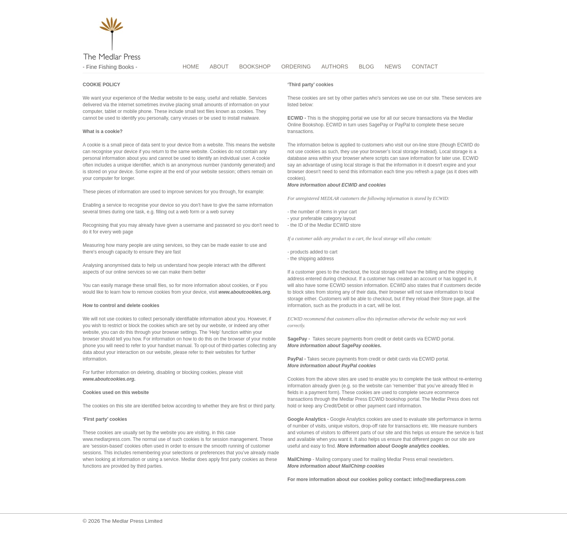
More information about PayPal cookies (331, 365)
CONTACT (430, 67)
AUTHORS (337, 67)
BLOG (369, 67)
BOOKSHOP (256, 67)
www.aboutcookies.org (244, 292)
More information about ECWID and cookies (336, 185)
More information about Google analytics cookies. (393, 446)
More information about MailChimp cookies (335, 466)
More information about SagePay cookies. (334, 345)
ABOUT (220, 67)
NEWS (397, 67)
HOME (191, 67)
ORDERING (298, 67)
